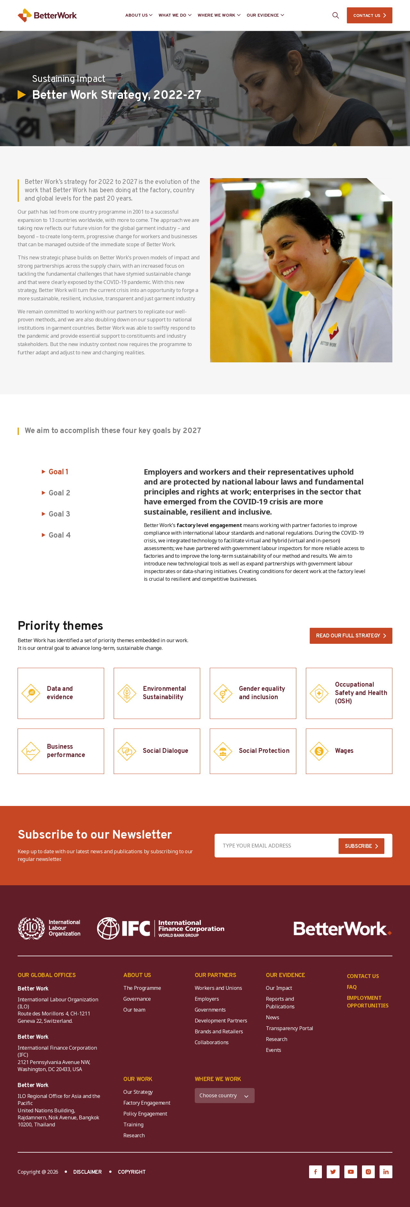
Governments (210, 1009)
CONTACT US (366, 16)
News (272, 1017)
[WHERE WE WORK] (225, 1095)
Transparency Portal (289, 1028)
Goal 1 (59, 472)
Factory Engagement (146, 1102)
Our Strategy (138, 1091)
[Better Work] (342, 928)
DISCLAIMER (87, 1172)
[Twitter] (333, 1171)
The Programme (142, 987)
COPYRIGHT (131, 1172)
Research (276, 1039)
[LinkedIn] (386, 1171)
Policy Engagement (146, 1113)
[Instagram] (368, 1171)
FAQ (352, 986)
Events (273, 1049)
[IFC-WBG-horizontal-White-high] (160, 928)
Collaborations (212, 1042)
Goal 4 (60, 535)
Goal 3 (59, 514)
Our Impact (279, 987)
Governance (137, 998)
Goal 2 (59, 493)
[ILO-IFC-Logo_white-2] (49, 928)
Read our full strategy (348, 636)
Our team (134, 1009)
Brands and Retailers (219, 1031)
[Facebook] (315, 1171)
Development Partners (221, 1020)
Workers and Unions (218, 987)
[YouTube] (350, 1171)
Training (133, 1124)
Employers (207, 998)
